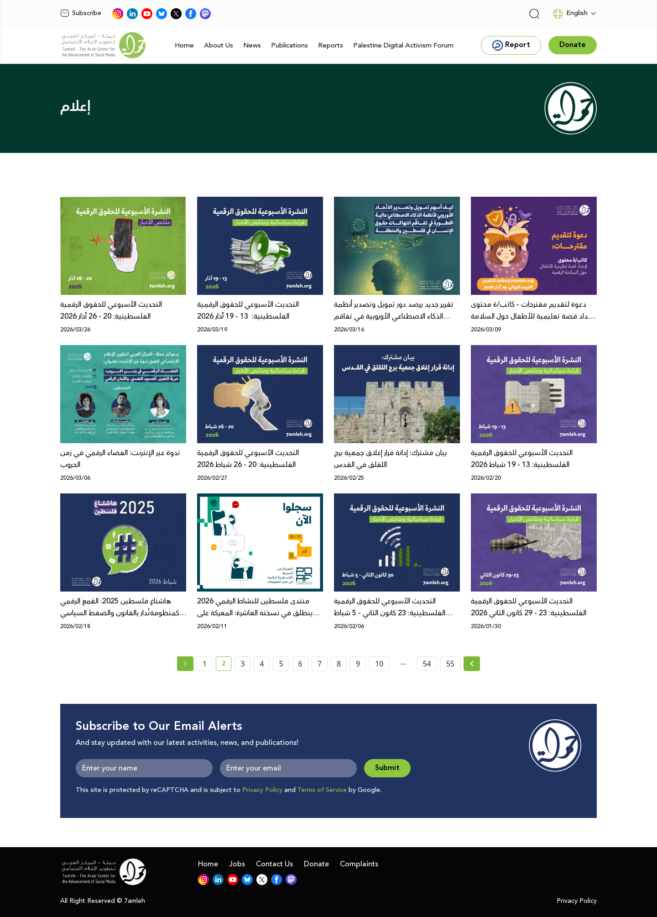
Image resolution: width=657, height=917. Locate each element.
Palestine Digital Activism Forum (403, 45)
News (252, 45)
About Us (218, 45)
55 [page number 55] (450, 664)
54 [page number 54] (426, 664)
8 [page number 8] (339, 664)
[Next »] (472, 663)
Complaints (359, 864)
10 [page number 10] (379, 664)
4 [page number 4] (262, 664)
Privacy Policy (262, 790)
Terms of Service (322, 790)
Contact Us (274, 864)
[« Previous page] (185, 663)
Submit (387, 768)
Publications (289, 45)
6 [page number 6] (300, 664)
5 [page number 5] (281, 664)
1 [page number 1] (205, 664)
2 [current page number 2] (226, 665)
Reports (330, 45)
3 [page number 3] (242, 664)
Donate (316, 864)
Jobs (237, 864)
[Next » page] (472, 663)
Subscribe (80, 13)
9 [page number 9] (358, 664)
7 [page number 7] (320, 664)
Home (184, 45)
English (570, 13)
